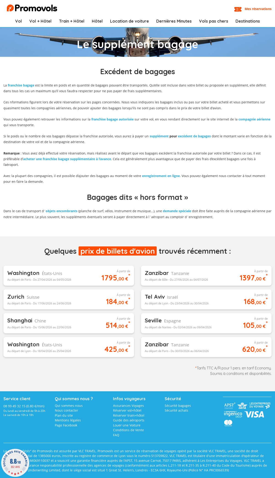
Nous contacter (66, 410)
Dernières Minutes (174, 21)
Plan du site (64, 415)
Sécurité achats (176, 410)
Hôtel (97, 21)
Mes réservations (258, 9)
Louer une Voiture (126, 425)
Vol (18, 21)
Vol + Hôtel (40, 21)
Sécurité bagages (178, 405)
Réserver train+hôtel (128, 415)
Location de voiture (129, 21)
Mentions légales (68, 420)
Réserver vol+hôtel (127, 410)
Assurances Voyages (128, 405)
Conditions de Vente (128, 430)
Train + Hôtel (72, 21)
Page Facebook (66, 425)
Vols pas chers (213, 21)
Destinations (247, 21)
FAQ (116, 435)
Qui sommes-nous (69, 405)
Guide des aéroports (128, 420)
